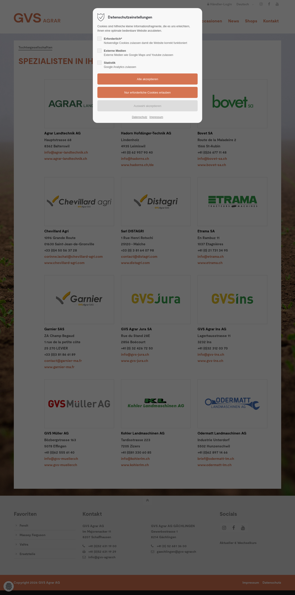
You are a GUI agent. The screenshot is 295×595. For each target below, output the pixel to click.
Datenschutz (139, 117)
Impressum (156, 117)
